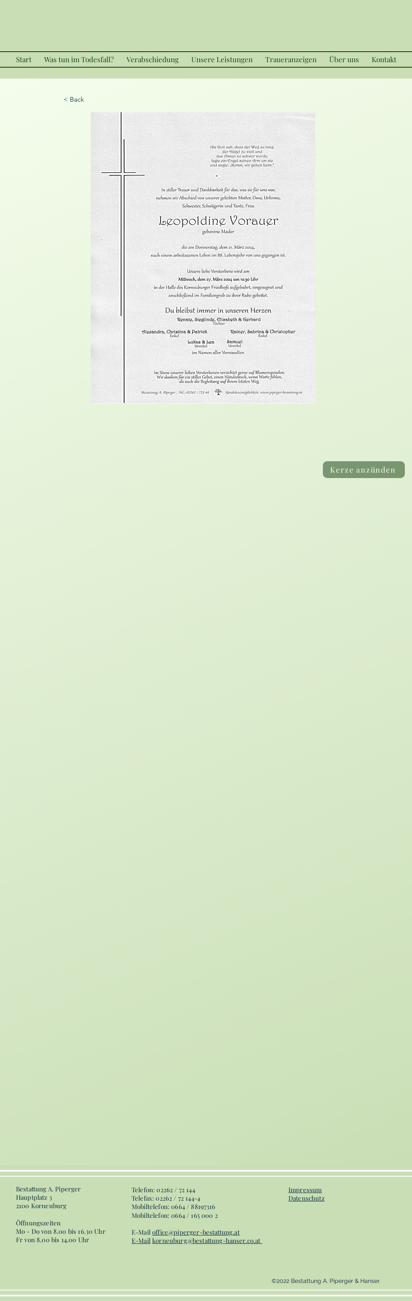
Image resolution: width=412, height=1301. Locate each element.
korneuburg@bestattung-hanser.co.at (206, 1240)
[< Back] (91, 99)
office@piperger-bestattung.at (196, 1232)
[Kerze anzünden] (364, 469)
